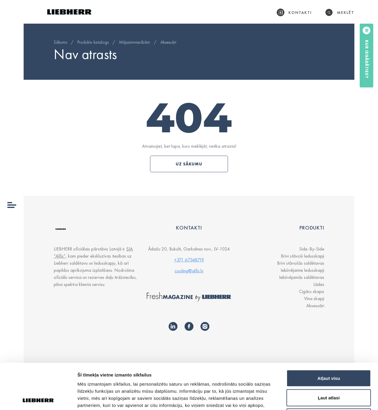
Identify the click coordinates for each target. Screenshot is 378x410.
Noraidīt (328, 371)
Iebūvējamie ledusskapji (302, 270)
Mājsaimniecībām (134, 42)
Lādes (318, 284)
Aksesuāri (168, 42)
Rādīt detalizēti (322, 398)
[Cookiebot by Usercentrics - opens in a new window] (38, 398)
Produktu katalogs (93, 42)
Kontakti (300, 12)
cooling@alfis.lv (189, 271)
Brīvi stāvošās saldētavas (300, 263)
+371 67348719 (189, 260)
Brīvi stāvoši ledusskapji (302, 256)
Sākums (60, 42)
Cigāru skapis (311, 291)
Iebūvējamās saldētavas (301, 277)
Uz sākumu (189, 164)
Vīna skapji (314, 298)
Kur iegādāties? (366, 59)
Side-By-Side (311, 249)
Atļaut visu (328, 332)
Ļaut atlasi (329, 351)
